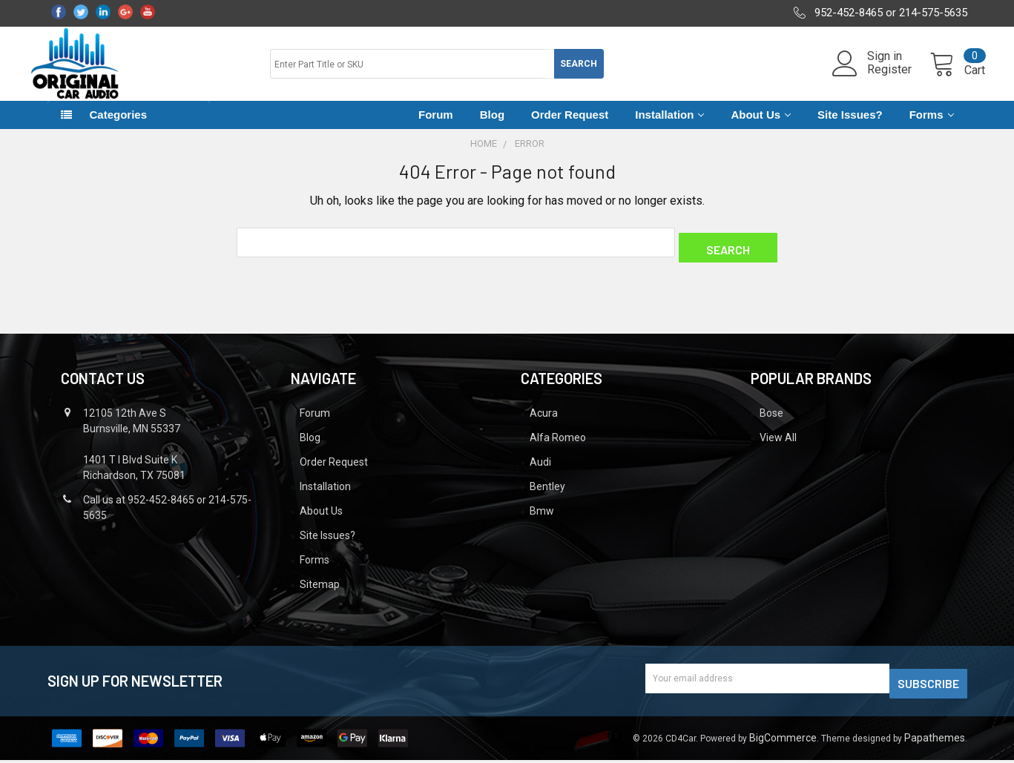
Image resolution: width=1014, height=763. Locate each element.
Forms (931, 128)
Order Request (569, 128)
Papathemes (934, 741)
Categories (119, 128)
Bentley (547, 495)
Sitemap (320, 592)
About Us (761, 128)
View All (778, 446)
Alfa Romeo (558, 446)
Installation (669, 128)
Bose (771, 421)
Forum (435, 128)
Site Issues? (850, 128)
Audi (540, 470)
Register (871, 78)
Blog (492, 128)
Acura (544, 421)
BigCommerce (783, 741)
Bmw (542, 519)
